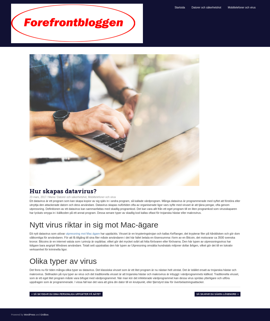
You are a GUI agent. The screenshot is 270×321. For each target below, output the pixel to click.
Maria (52, 197)
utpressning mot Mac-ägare (83, 233)
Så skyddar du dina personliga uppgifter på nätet (67, 294)
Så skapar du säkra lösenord (216, 294)
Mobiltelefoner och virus (242, 7)
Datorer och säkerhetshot (206, 7)
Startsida (180, 7)
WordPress (29, 314)
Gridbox (44, 314)
